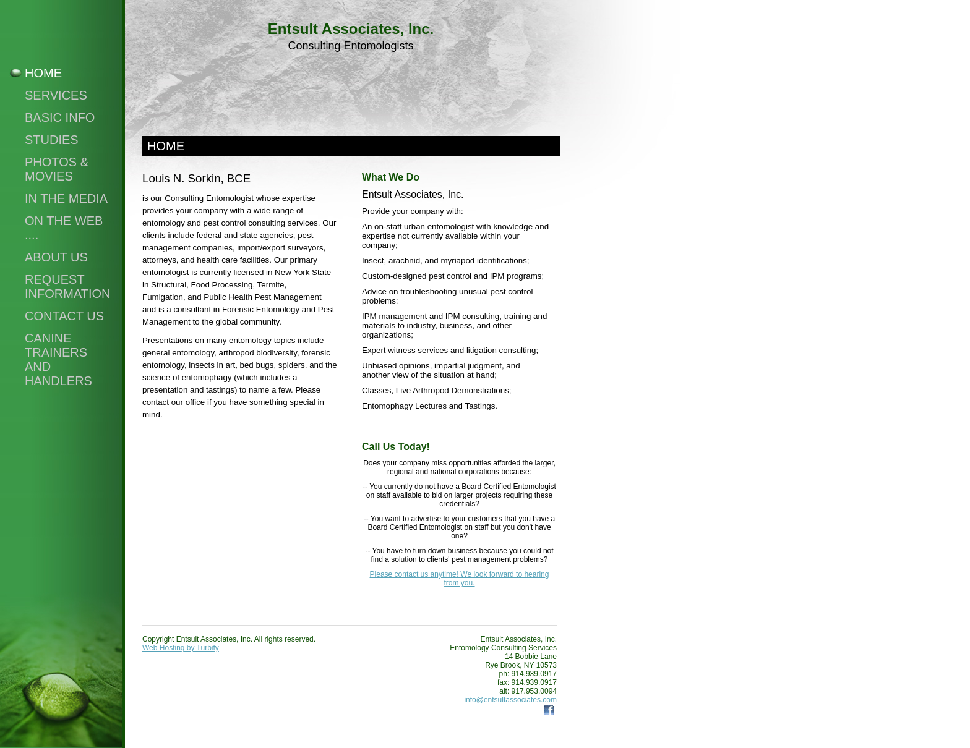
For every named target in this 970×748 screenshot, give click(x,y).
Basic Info (60, 117)
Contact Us (64, 316)
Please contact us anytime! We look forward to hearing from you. (459, 578)
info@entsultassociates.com (510, 699)
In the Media (66, 198)
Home (43, 73)
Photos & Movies (56, 169)
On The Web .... (64, 228)
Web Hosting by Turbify (180, 648)
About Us (56, 257)
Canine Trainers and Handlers (58, 359)
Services (56, 95)
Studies (52, 140)
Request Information (68, 286)
